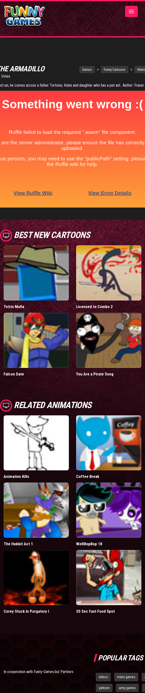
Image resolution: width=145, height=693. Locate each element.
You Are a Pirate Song (94, 374)
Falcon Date (14, 374)
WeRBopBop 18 (89, 543)
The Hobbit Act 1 (18, 543)
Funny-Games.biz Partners (53, 671)
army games (127, 688)
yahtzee (104, 688)
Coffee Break (87, 476)
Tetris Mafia (14, 306)
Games (87, 70)
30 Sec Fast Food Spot (95, 611)
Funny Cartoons (114, 70)
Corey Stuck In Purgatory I (26, 611)
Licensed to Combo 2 (94, 306)
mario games (126, 677)
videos (103, 677)
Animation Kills (16, 476)
